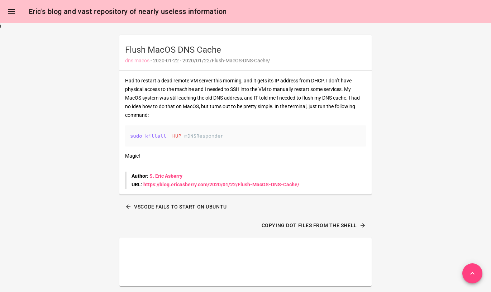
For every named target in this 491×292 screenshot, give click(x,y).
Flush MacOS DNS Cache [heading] (173, 50)
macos (141, 60)
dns (129, 60)
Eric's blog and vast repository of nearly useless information (128, 11)
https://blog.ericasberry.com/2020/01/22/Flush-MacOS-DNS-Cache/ (221, 184)
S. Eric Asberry (165, 176)
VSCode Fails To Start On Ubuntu (176, 206)
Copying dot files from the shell (314, 225)
